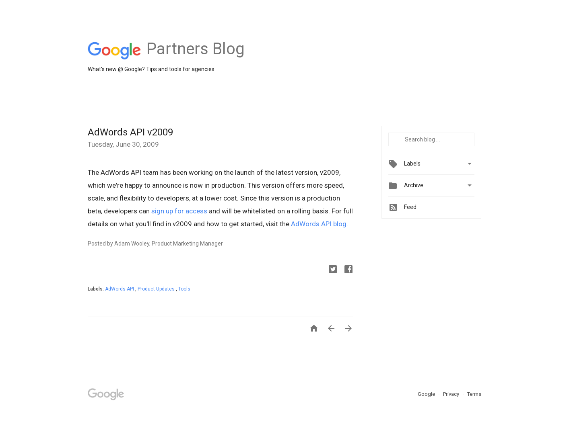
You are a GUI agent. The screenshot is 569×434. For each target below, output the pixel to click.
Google (427, 394)
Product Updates (157, 289)
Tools (184, 289)
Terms (474, 394)
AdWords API (120, 289)
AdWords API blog (318, 224)
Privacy (451, 394)
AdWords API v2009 (130, 132)
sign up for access (179, 211)
